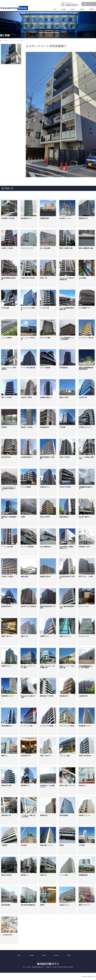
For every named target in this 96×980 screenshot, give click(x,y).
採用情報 (91, 9)
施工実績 (82, 9)
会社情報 (63, 9)
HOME (54, 9)
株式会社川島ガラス (48, 964)
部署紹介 (73, 9)
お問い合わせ (90, 4)
